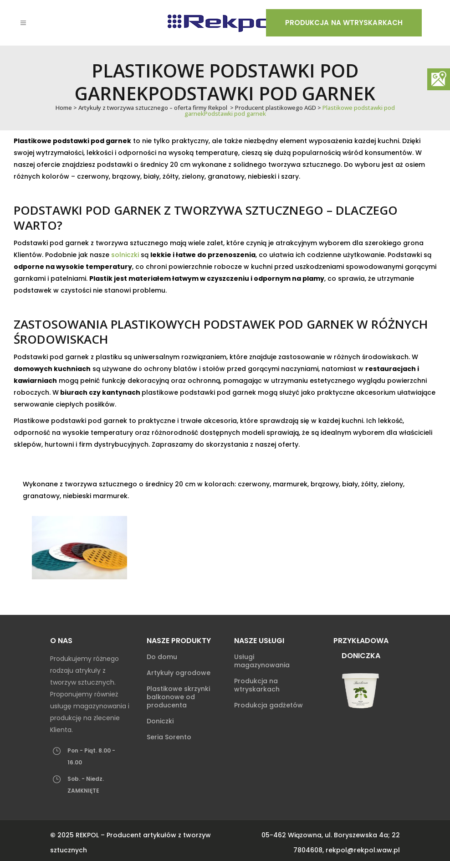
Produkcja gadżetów (268, 705)
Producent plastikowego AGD (275, 107)
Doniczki (160, 721)
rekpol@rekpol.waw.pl (363, 850)
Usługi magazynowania (262, 661)
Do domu (162, 657)
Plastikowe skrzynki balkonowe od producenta (178, 697)
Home (64, 107)
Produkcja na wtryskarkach (344, 22)
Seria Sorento (169, 737)
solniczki (125, 254)
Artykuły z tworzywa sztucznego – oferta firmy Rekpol (152, 107)
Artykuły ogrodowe (178, 673)
